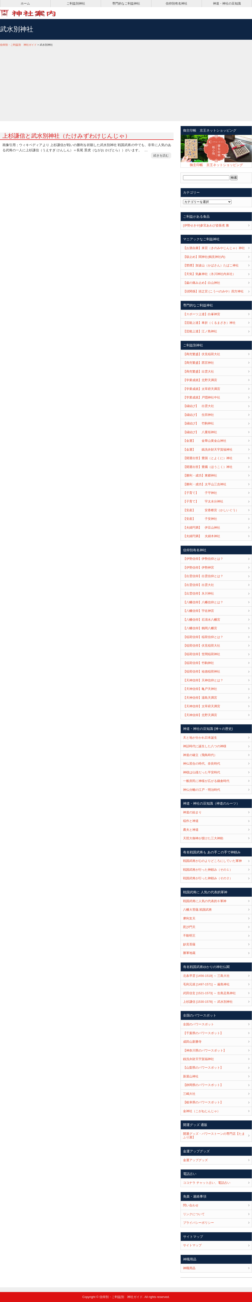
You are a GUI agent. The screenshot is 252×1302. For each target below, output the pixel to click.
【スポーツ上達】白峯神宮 (201, 314)
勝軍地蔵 (189, 953)
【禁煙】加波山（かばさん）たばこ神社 (211, 265)
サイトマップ (192, 1245)
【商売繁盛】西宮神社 (198, 362)
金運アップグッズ (195, 1160)
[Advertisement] (126, 83)
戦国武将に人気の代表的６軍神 (204, 901)
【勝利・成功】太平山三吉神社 (204, 484)
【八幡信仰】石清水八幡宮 (201, 619)
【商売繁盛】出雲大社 (198, 371)
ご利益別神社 (76, 3)
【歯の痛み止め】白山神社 (201, 283)
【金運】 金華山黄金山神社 (204, 440)
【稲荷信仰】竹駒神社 (198, 663)
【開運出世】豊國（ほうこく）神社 (208, 467)
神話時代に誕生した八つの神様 (204, 746)
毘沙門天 (189, 927)
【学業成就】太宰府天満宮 (201, 389)
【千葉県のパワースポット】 (203, 1033)
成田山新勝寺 (192, 1041)
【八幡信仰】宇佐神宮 (198, 611)
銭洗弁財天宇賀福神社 (198, 1059)
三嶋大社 (189, 1094)
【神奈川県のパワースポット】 (204, 1050)
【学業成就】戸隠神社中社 (201, 397)
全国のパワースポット (198, 1024)
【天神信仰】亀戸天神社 (200, 689)
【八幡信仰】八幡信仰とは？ (203, 602)
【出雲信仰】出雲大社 (198, 585)
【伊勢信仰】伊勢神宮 (198, 567)
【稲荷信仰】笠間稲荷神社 (201, 654)
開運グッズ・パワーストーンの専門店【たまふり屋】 (214, 1135)
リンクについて (194, 1214)
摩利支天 (189, 918)
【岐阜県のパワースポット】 (203, 1102)
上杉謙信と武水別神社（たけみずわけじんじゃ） (66, 136)
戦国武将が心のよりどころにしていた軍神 (212, 861)
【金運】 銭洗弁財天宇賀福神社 (208, 449)
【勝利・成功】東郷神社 (200, 475)
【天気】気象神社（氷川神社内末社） (209, 274)
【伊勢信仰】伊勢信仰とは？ (203, 558)
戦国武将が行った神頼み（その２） (208, 878)
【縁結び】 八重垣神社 (200, 432)
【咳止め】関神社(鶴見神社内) (204, 257)
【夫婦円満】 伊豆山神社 (201, 527)
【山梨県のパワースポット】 (203, 1067)
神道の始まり (192, 812)
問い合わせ (191, 1205)
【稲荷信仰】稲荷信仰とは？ (203, 637)
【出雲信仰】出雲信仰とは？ (203, 576)
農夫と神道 (191, 829)
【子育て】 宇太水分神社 (203, 501)
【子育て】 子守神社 (200, 493)
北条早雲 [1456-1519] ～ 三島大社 (206, 976)
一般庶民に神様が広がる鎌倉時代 (206, 781)
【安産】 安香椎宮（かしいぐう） (211, 510)
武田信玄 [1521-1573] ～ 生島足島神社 (209, 993)
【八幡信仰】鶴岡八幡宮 (200, 628)
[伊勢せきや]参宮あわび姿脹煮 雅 (206, 225)
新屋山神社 (191, 1076)
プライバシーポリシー (198, 1222)
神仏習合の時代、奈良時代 (201, 763)
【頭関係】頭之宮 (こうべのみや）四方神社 (213, 291)
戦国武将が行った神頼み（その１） (208, 869)
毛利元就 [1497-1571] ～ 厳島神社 (206, 984)
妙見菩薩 (189, 944)
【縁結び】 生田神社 (198, 415)
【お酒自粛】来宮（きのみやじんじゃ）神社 (214, 248)
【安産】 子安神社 (200, 519)
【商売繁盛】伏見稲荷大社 (201, 354)
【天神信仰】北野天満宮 (200, 715)
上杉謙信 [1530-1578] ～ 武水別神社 (208, 1001)
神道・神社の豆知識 (227, 3)
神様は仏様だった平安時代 (201, 772)
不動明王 (189, 935)
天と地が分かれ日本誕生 (200, 737)
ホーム (25, 3)
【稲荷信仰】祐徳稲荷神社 (201, 671)
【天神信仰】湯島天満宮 (200, 697)
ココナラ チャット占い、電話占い (206, 1182)
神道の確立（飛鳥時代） (200, 755)
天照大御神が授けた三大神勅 (203, 838)
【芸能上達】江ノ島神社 (200, 331)
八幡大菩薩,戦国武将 (197, 909)
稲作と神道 (191, 821)
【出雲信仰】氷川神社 (198, 593)
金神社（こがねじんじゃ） (201, 1111)
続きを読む (161, 155)
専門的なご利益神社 (126, 3)
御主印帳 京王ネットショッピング (216, 165)
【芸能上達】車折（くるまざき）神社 (209, 322)
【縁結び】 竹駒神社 (198, 423)
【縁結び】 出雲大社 (198, 406)
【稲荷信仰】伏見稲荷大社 (201, 645)
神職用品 (189, 1268)
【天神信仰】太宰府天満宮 (201, 706)
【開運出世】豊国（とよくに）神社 (208, 458)
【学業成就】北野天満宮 (200, 380)
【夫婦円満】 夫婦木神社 (201, 536)
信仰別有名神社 (176, 3)
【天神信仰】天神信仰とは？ (203, 680)
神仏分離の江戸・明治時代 (201, 789)
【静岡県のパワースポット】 (203, 1085)
